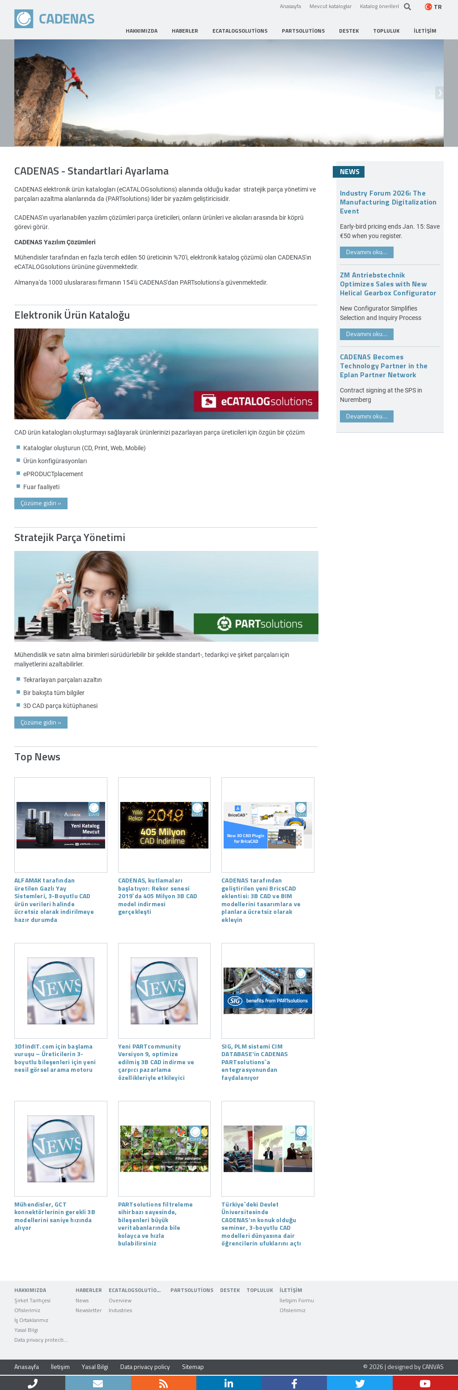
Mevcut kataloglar (331, 5)
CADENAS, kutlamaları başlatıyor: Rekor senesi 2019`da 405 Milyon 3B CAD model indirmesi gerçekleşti (157, 895)
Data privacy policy (145, 1366)
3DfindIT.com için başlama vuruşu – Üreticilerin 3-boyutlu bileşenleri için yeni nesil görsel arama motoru (55, 1057)
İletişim (60, 1366)
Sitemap (193, 1366)
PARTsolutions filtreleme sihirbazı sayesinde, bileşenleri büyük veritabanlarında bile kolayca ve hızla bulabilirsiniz (155, 1223)
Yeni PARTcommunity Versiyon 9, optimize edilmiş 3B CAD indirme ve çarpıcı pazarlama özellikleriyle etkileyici (156, 1061)
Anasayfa (290, 5)
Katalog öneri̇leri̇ (379, 5)
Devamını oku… (366, 251)
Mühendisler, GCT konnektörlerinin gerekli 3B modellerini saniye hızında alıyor (54, 1215)
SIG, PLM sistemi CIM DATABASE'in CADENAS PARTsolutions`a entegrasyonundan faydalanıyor (254, 1061)
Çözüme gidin (41, 503)
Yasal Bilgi (95, 1366)
